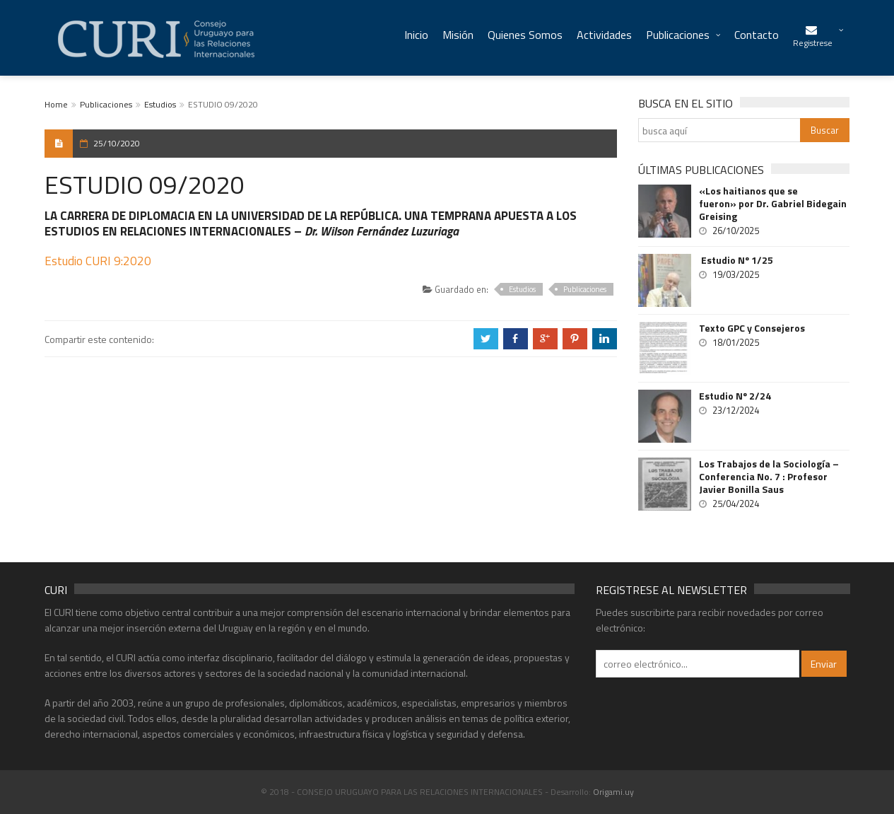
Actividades (604, 34)
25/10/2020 (116, 143)
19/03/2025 (735, 274)
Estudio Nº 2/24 (735, 396)
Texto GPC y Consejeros (752, 328)
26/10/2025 (735, 230)
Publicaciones (678, 34)
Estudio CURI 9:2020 (98, 261)
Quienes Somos (525, 34)
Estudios (160, 104)
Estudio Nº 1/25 (736, 260)
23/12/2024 (735, 410)
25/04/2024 (735, 503)
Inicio (416, 34)
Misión (458, 34)
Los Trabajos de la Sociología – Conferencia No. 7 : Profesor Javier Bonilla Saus (769, 477)
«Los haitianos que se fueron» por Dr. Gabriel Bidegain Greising (773, 204)
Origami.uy (613, 791)
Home (56, 104)
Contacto (756, 34)
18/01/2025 (735, 342)
